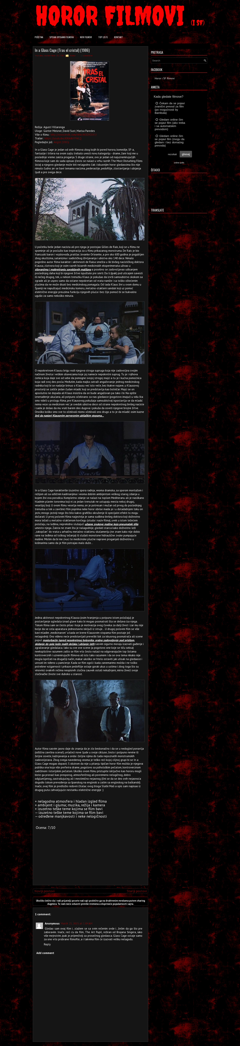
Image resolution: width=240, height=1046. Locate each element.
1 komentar (86, 55)
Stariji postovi (137, 891)
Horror (72, 55)
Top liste (103, 37)
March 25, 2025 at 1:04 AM (76, 923)
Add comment (45, 953)
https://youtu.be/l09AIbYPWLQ (62, 138)
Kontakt (118, 37)
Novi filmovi (86, 37)
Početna (39, 37)
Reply (47, 944)
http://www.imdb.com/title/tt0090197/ (73, 134)
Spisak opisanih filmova (62, 37)
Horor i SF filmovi (165, 78)
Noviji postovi (44, 891)
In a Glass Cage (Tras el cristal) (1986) (62, 50)
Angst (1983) (61, 142)
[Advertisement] (90, 855)
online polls (179, 163)
